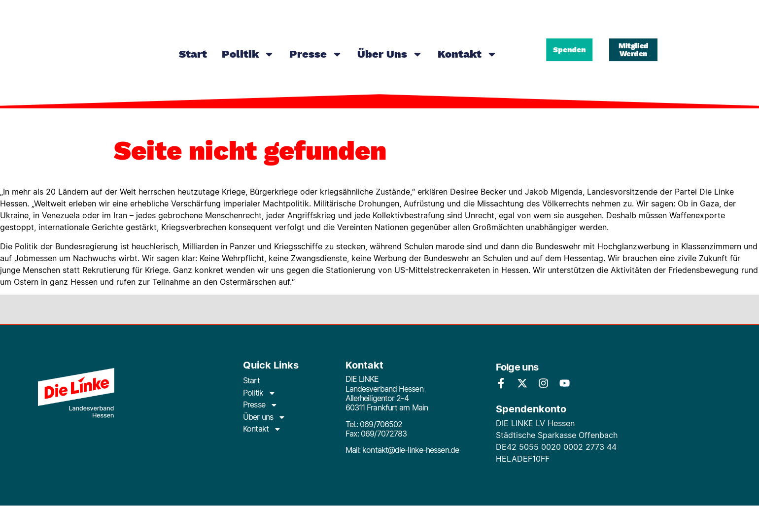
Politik (248, 54)
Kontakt (467, 54)
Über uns (390, 54)
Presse (316, 54)
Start (193, 54)
